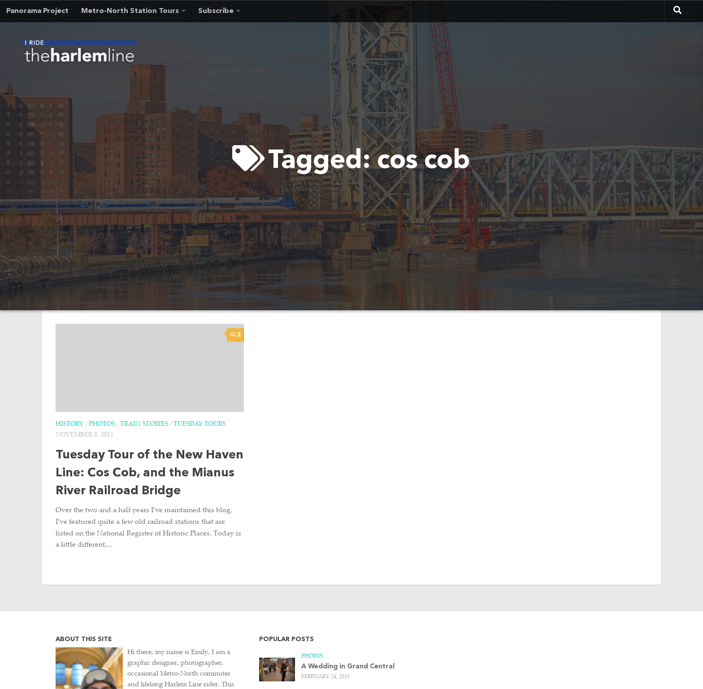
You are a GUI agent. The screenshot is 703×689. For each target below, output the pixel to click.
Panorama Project (37, 11)
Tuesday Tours (200, 424)
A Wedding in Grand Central (348, 666)
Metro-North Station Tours (130, 11)
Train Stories (144, 424)
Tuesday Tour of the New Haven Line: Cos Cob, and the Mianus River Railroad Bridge (149, 473)
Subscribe (216, 11)
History (69, 424)
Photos (102, 424)
